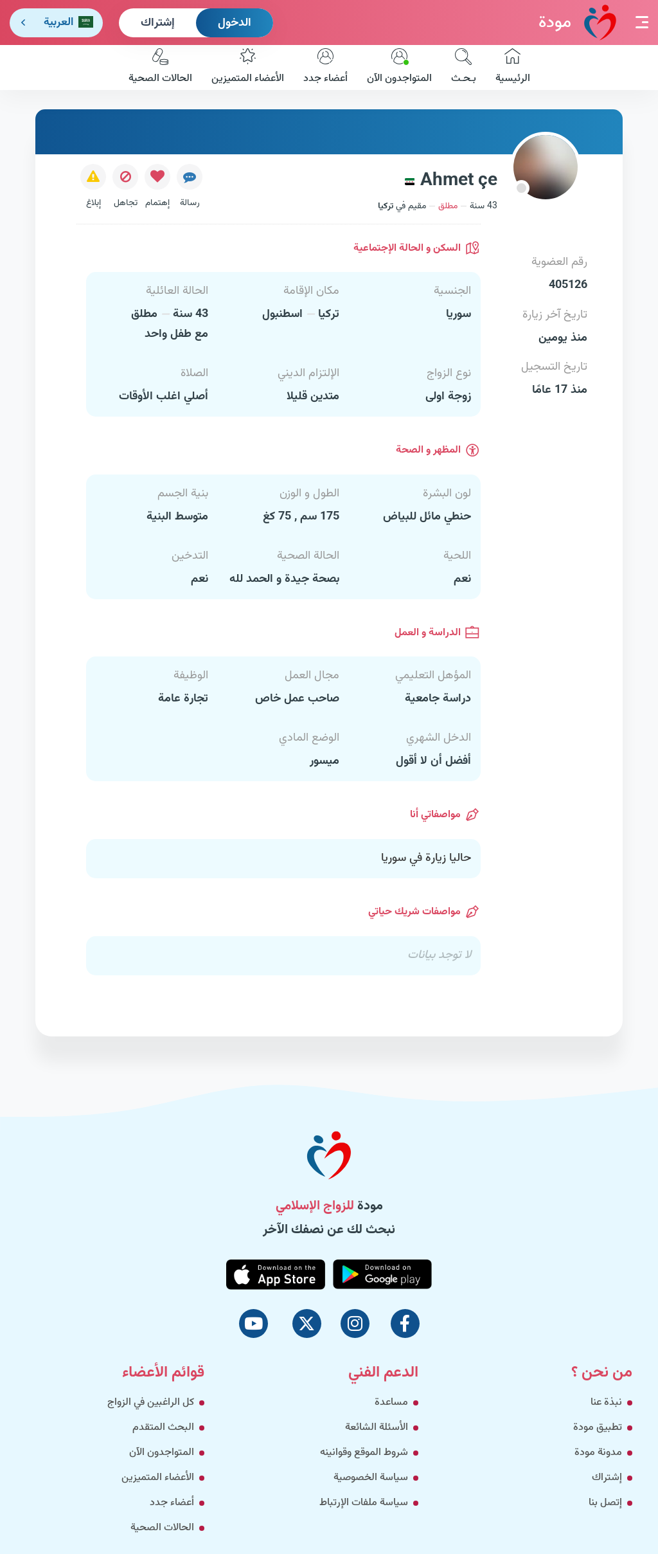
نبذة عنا (606, 1403)
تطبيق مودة (597, 1428)
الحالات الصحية (160, 67)
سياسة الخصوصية (370, 1478)
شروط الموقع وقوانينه (364, 1453)
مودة (577, 22)
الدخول (234, 23)
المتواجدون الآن (399, 67)
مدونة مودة (598, 1453)
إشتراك (158, 23)
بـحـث (463, 67)
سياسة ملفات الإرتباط (363, 1503)
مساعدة (391, 1403)
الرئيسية (512, 67)
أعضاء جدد (325, 67)
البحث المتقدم (163, 1428)
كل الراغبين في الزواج (150, 1403)
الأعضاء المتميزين (247, 67)
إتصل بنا (605, 1503)
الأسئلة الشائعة (376, 1428)
